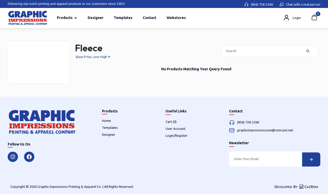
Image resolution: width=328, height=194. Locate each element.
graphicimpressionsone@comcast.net (265, 130)
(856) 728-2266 (262, 4)
